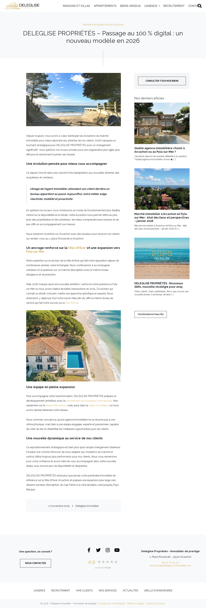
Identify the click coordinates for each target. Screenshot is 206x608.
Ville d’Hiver (77, 248)
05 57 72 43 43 (170, 562)
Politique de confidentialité (112, 603)
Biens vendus (130, 5)
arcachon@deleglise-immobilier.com (170, 565)
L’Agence (150, 5)
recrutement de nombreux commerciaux (89, 400)
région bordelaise (98, 405)
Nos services (108, 590)
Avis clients (84, 590)
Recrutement (174, 5)
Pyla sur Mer (35, 251)
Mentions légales (135, 603)
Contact (195, 5)
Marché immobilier (93, 24)
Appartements (105, 5)
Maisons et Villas (76, 5)
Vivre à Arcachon (114, 24)
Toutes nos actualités (150, 314)
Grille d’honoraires (158, 590)
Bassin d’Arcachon (56, 405)
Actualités (130, 590)
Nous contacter (35, 563)
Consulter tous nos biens (162, 81)
